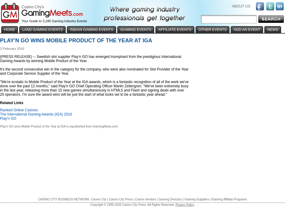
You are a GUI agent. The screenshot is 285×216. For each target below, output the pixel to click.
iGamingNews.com (105, 126)
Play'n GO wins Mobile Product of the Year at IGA (33, 126)
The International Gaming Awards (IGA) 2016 (36, 114)
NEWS (272, 30)
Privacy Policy (185, 204)
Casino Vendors (145, 199)
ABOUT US (241, 6)
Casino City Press (121, 199)
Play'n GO (8, 118)
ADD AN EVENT (247, 30)
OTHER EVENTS (212, 30)
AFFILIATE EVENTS (174, 30)
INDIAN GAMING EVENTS (91, 30)
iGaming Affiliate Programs (229, 199)
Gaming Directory (170, 199)
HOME (9, 30)
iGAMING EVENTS (135, 30)
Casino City (98, 199)
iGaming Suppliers (196, 199)
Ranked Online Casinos (19, 110)
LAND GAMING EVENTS (42, 30)
